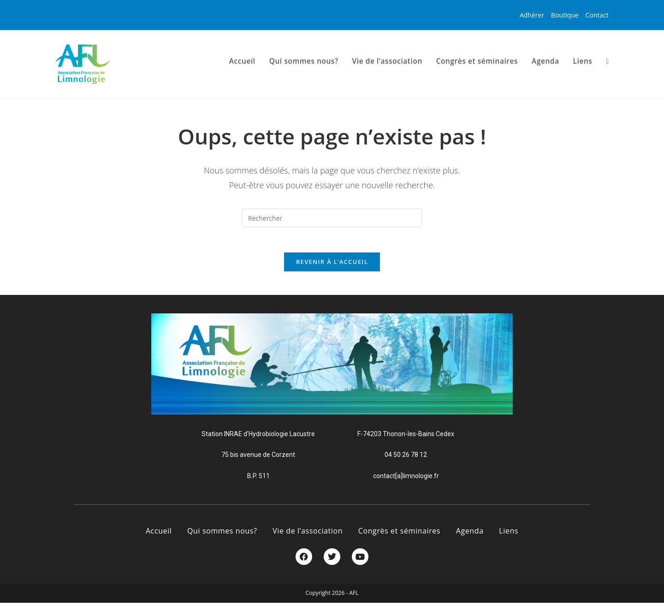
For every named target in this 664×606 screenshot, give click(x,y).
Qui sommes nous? (222, 534)
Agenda (470, 534)
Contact (597, 15)
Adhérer (532, 15)
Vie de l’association (308, 534)
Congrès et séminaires (399, 534)
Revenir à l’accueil (332, 264)
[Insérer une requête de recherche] (332, 218)
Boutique (565, 15)
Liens (508, 534)
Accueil (159, 534)
